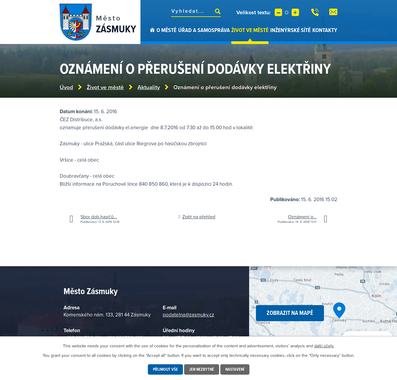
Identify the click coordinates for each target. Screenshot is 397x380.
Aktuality (148, 87)
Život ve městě (249, 30)
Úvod (152, 35)
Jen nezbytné (201, 369)
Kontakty (324, 30)
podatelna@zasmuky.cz (188, 314)
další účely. (324, 346)
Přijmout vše (165, 369)
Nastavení (234, 369)
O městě (166, 30)
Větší (295, 12)
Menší (278, 12)
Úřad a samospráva (204, 30)
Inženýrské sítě (290, 30)
